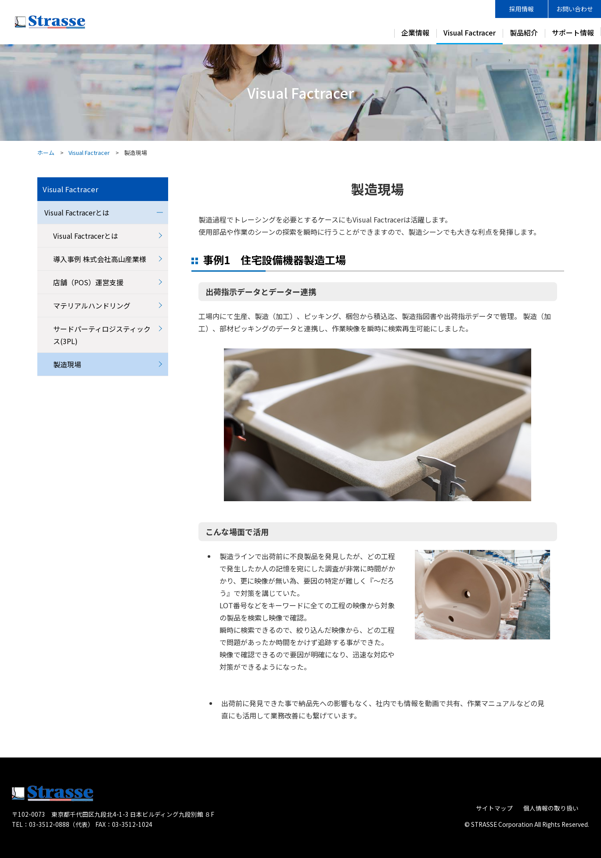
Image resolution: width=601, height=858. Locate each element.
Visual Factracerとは (76, 212)
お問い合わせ (574, 8)
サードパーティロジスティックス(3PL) (102, 334)
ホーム (45, 152)
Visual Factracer (469, 32)
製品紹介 (524, 32)
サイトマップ (494, 808)
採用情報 (521, 8)
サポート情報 (573, 32)
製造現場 (67, 364)
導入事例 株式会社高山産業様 (99, 259)
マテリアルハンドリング (91, 305)
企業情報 (415, 32)
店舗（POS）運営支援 (88, 282)
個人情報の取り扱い (551, 808)
